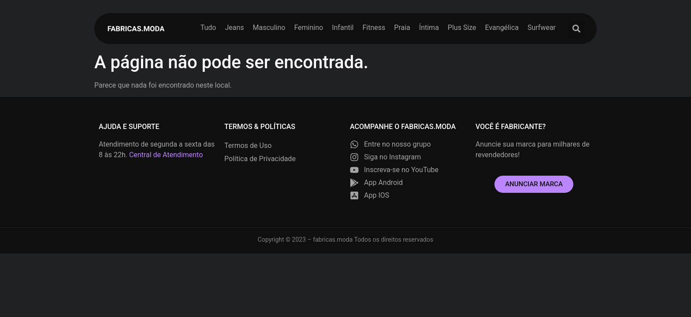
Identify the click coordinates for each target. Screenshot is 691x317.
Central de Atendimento (166, 155)
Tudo (208, 27)
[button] (576, 29)
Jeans (234, 27)
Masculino (269, 27)
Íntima (429, 27)
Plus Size (462, 27)
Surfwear (542, 27)
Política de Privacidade (260, 159)
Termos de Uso (247, 145)
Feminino (308, 27)
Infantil (342, 27)
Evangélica (502, 27)
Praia (402, 27)
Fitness (373, 27)
